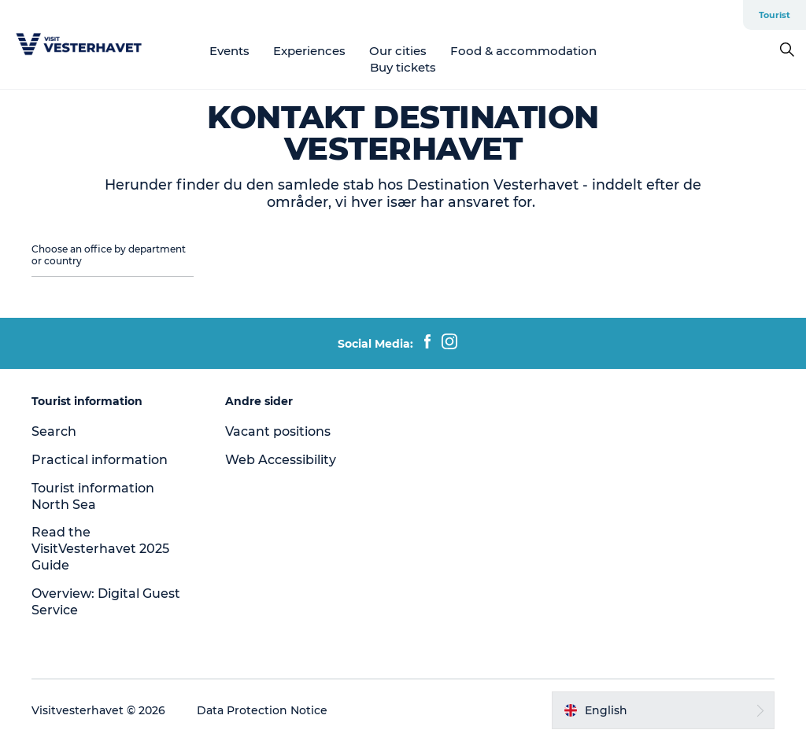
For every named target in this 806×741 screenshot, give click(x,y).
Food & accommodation (523, 50)
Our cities (398, 50)
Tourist (774, 14)
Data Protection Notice (262, 710)
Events (229, 50)
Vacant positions (278, 431)
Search (53, 431)
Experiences (309, 50)
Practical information (99, 459)
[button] (663, 710)
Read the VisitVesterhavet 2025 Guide (100, 549)
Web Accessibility (280, 459)
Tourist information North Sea (92, 496)
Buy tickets (403, 67)
